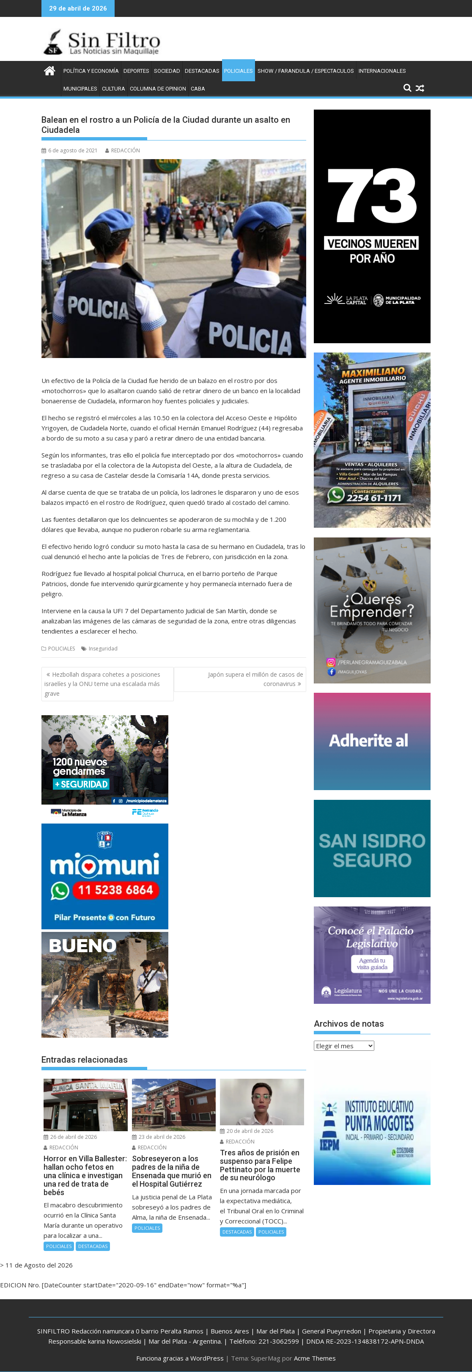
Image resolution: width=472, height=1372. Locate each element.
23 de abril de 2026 (158, 1137)
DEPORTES (136, 71)
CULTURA (113, 88)
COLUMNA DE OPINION (158, 88)
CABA (198, 88)
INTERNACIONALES (382, 71)
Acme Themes (315, 1358)
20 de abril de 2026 (246, 1131)
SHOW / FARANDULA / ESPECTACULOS (306, 71)
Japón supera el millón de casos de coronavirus (255, 679)
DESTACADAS (202, 71)
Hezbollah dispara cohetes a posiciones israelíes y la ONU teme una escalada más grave (102, 683)
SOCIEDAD (167, 71)
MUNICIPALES (80, 88)
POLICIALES (238, 71)
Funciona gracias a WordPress (180, 1358)
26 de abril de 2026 (70, 1137)
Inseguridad (103, 648)
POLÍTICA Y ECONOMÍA (91, 71)
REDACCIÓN (122, 150)
